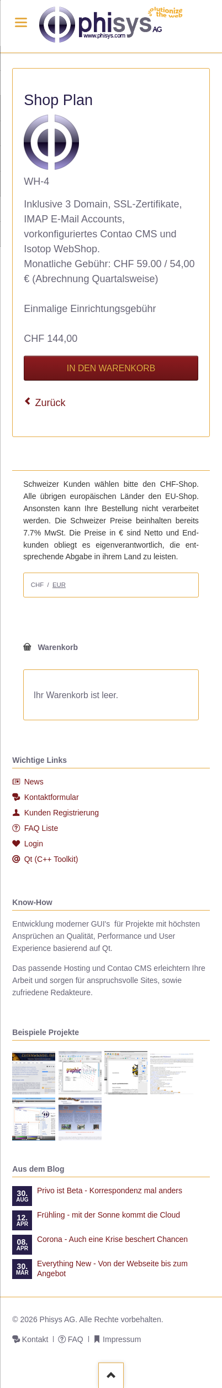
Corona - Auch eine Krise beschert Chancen (112, 1239)
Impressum (122, 1339)
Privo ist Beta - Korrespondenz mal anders (109, 1190)
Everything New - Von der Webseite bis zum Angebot (112, 1268)
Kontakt (35, 1339)
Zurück (50, 402)
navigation (21, 22)
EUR (59, 584)
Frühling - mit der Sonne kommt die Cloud (108, 1214)
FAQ (75, 1339)
